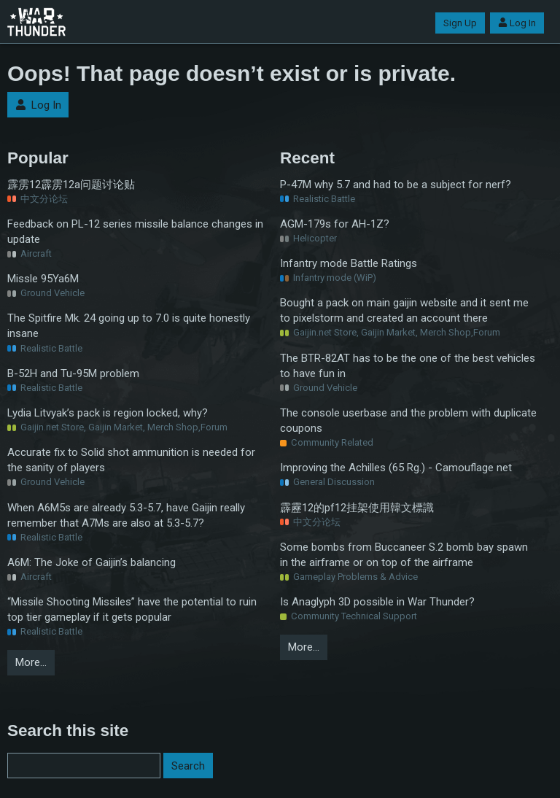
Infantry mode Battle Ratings (348, 263)
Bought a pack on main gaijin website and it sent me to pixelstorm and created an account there (404, 310)
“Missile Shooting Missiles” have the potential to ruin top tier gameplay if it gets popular (132, 609)
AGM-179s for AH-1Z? (334, 224)
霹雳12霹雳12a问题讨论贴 (71, 184)
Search (188, 765)
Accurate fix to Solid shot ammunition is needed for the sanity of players (131, 460)
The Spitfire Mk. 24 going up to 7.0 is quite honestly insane (128, 325)
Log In (517, 23)
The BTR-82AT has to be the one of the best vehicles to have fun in (407, 366)
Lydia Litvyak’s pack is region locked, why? (107, 412)
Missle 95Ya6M (43, 278)
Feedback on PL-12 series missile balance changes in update (135, 231)
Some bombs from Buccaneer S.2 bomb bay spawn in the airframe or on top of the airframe (404, 555)
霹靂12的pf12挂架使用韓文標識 (357, 507)
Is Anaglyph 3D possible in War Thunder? (377, 601)
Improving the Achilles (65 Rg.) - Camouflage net (396, 467)
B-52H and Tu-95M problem (73, 373)
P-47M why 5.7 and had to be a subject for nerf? (395, 184)
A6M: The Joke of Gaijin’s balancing (91, 562)
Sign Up (460, 23)
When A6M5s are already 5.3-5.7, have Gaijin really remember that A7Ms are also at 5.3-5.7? (126, 515)
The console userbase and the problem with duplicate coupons (408, 420)
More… (31, 662)
